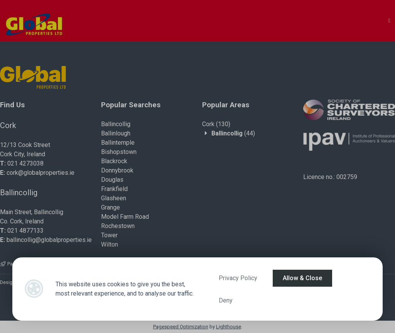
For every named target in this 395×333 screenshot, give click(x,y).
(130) (216, 124)
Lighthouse (228, 327)
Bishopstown (119, 152)
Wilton (109, 244)
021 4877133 (25, 230)
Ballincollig (115, 124)
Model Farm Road (125, 216)
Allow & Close (302, 278)
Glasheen (113, 198)
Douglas (112, 179)
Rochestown (118, 226)
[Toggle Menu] (389, 20)
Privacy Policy (238, 278)
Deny (226, 300)
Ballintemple (118, 142)
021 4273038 (25, 163)
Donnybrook (117, 170)
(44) (233, 133)
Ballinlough (115, 133)
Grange (110, 207)
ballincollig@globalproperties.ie (49, 239)
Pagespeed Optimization (180, 327)
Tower (109, 235)
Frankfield (114, 189)
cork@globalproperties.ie (40, 172)
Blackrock (114, 161)
